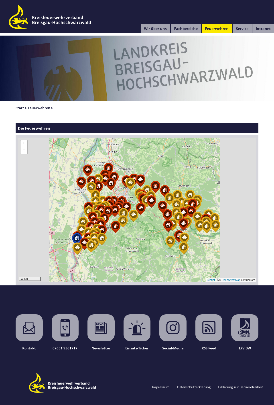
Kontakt (29, 332)
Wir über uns (155, 28)
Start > (21, 108)
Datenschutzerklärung (194, 387)
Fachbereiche (186, 28)
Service (242, 28)
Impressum (160, 387)
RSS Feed (209, 332)
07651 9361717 (65, 332)
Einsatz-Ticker (137, 332)
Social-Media (173, 332)
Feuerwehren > (40, 108)
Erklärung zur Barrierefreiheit (240, 387)
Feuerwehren (217, 28)
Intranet (263, 28)
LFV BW (244, 332)
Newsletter (101, 332)
